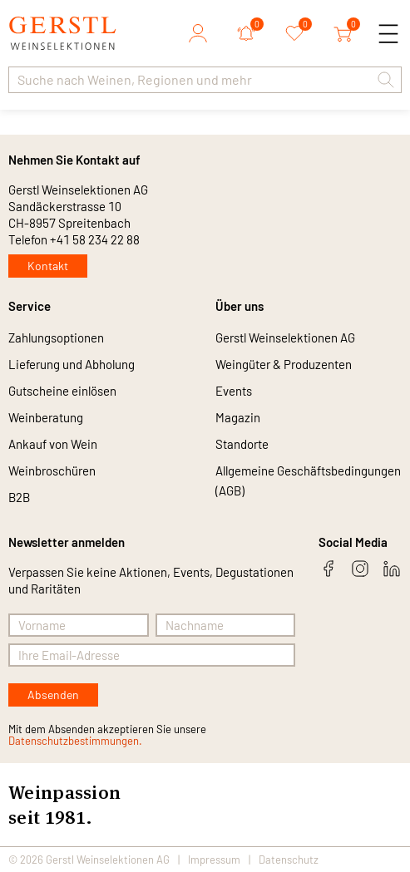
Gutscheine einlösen (62, 390)
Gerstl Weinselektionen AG (285, 337)
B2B (19, 497)
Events (233, 390)
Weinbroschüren (52, 470)
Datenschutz (289, 859)
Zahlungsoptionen (56, 337)
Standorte (242, 443)
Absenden (53, 694)
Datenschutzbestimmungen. (75, 740)
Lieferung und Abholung (71, 364)
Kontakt (47, 266)
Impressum (214, 859)
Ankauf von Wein (52, 443)
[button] (386, 80)
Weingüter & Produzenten (283, 364)
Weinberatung (45, 417)
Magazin (237, 417)
